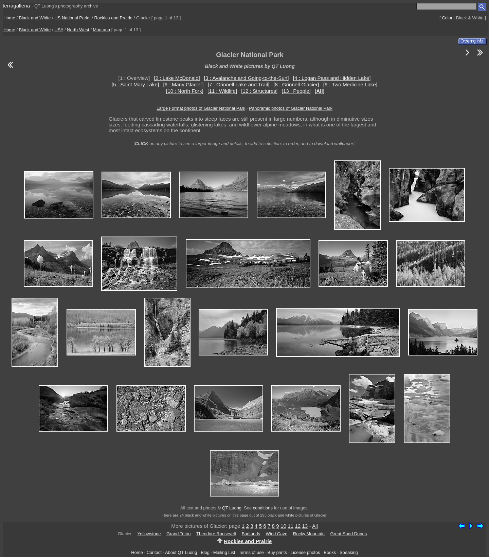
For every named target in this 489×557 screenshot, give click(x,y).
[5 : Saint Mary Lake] (135, 84)
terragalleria (16, 5)
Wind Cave (277, 533)
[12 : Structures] (259, 91)
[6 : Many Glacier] (183, 84)
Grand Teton (178, 533)
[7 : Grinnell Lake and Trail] (239, 84)
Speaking (349, 552)
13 (305, 526)
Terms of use (251, 552)
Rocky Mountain (309, 533)
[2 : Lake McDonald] (177, 78)
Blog (205, 552)
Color (447, 17)
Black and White (35, 17)
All (315, 526)
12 (298, 526)
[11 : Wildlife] (222, 91)
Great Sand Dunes (348, 533)
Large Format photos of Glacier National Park (201, 108)
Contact (153, 552)
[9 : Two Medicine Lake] (350, 84)
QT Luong (231, 507)
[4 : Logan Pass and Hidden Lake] (332, 78)
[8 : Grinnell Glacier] (296, 84)
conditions (263, 507)
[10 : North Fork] (184, 91)
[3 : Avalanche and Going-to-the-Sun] (246, 78)
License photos (305, 552)
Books (330, 552)
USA (58, 29)
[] (319, 91)
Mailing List (224, 552)
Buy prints (277, 552)
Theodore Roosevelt (216, 533)
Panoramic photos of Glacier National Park (290, 108)
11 (290, 526)
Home (9, 17)
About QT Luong (181, 552)
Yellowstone (149, 533)
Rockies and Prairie (113, 17)
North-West (78, 29)
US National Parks (72, 17)
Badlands (251, 533)
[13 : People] (296, 91)
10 (283, 526)
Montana (101, 29)
